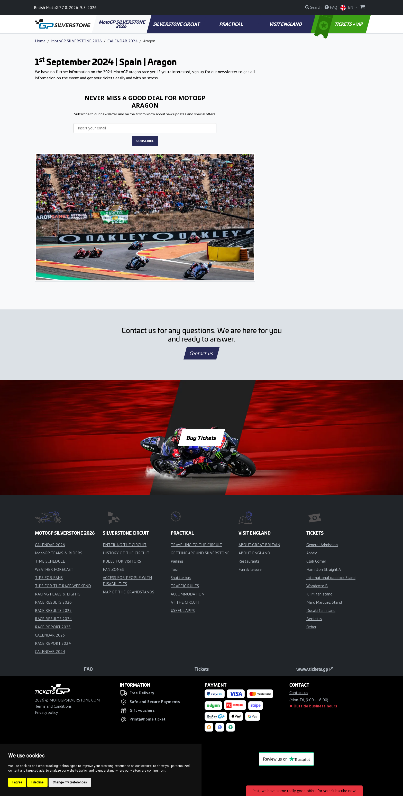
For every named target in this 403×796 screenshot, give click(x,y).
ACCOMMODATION (187, 593)
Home (40, 40)
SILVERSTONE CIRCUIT (177, 24)
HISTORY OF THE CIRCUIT (126, 552)
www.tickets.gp (314, 669)
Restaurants (249, 561)
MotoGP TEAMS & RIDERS (58, 552)
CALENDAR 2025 (50, 635)
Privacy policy (46, 712)
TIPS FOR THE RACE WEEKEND (63, 585)
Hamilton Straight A (323, 569)
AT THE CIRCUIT (185, 602)
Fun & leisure (250, 569)
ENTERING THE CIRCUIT (124, 544)
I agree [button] (17, 782)
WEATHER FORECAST (54, 569)
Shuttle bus (181, 577)
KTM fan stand (319, 593)
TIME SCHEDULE (50, 561)
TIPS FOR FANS (49, 577)
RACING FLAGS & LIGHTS (57, 593)
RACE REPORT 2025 (53, 626)
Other (311, 626)
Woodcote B (317, 585)
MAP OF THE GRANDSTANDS (128, 591)
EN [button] (347, 8)
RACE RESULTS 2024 (53, 618)
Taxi (174, 569)
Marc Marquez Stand (324, 602)
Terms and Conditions (53, 706)
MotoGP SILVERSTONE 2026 (122, 24)
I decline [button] (37, 782)
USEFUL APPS (183, 610)
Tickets (202, 669)
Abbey (311, 552)
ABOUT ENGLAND (254, 552)
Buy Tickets (201, 437)
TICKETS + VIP (339, 24)
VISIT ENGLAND (286, 24)
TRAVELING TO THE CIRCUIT (196, 544)
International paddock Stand (330, 577)
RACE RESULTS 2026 (53, 602)
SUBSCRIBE (145, 140)
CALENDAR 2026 (50, 544)
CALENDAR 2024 (122, 40)
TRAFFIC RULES (185, 585)
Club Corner (316, 561)
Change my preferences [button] (70, 782)
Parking (177, 561)
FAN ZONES (113, 569)
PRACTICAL (231, 24)
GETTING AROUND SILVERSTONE (200, 552)
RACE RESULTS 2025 (53, 610)
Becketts (314, 618)
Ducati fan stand (320, 610)
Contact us (201, 353)
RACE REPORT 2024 (53, 643)
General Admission (322, 544)
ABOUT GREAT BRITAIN (259, 544)
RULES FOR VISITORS (122, 561)
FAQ (88, 669)
